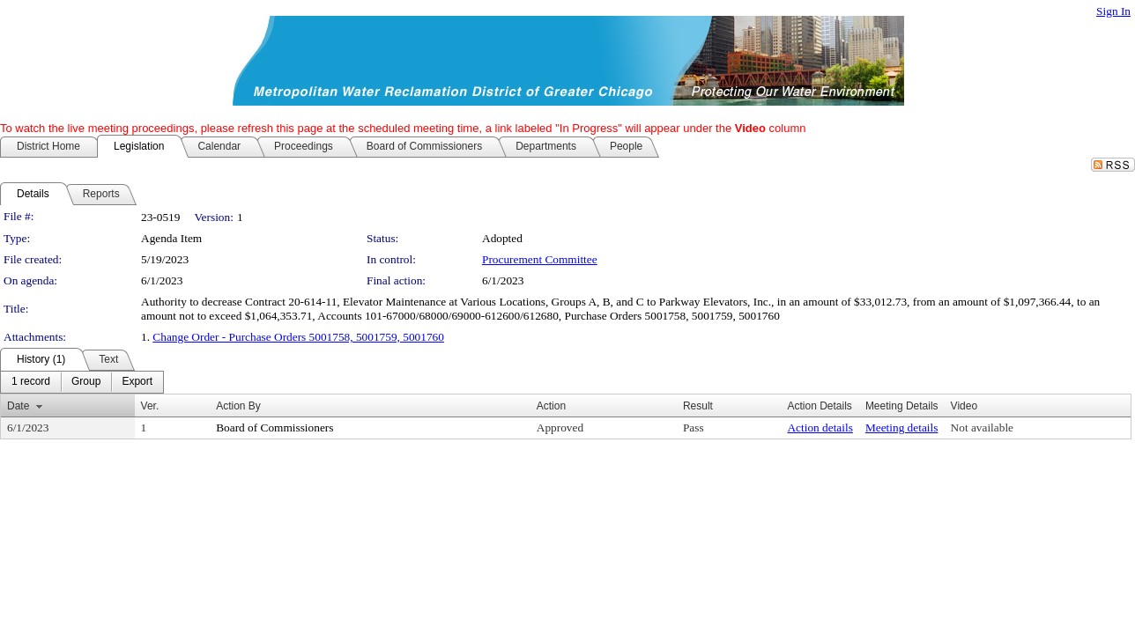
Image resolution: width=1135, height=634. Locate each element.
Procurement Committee (539, 259)
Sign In (1113, 11)
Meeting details (901, 427)
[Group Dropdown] (86, 382)
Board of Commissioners (274, 427)
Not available (982, 427)
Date (18, 406)
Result (698, 406)
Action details (819, 427)
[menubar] (82, 382)
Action (551, 406)
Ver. (150, 406)
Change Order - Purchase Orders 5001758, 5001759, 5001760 (298, 336)
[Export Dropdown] (137, 382)
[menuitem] (31, 382)
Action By (238, 406)
